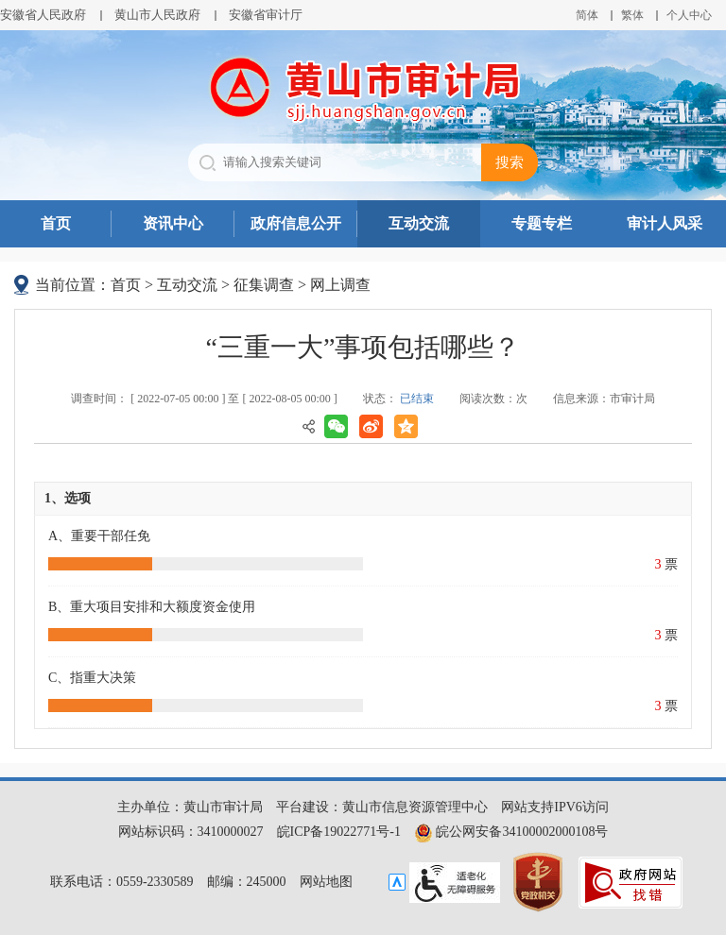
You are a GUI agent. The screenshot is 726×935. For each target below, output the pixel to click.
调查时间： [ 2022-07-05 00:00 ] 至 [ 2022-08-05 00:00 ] (204, 398)
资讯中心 (173, 223)
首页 (56, 223)
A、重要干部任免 (99, 536)
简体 (587, 15)
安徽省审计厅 (265, 15)
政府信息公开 (296, 223)
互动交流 (419, 223)
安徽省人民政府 (43, 15)
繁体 (632, 15)
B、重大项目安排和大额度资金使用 (151, 607)
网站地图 (326, 882)
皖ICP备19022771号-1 (339, 831)
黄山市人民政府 (157, 15)
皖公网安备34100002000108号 (511, 831)
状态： (398, 398)
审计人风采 (664, 223)
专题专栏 (541, 223)
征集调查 (263, 285)
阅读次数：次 (493, 398)
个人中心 (689, 15)
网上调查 (340, 285)
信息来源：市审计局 (604, 398)
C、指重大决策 (92, 678)
